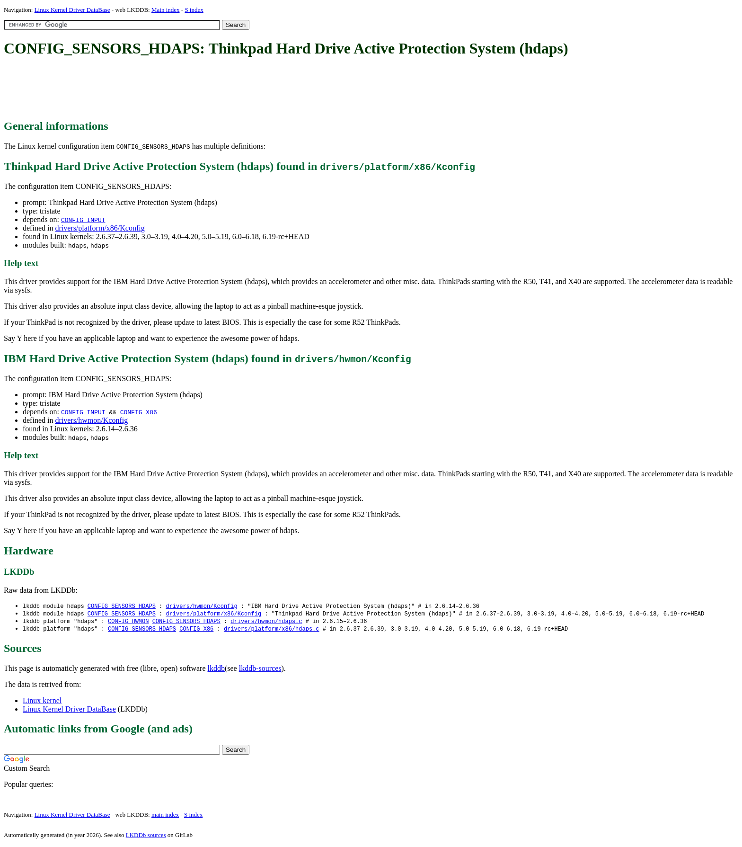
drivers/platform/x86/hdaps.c (271, 630)
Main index (165, 9)
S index (194, 9)
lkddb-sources (260, 670)
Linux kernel (42, 702)
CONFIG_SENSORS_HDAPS (122, 606)
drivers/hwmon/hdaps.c (266, 622)
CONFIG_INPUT (83, 219)
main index (165, 816)
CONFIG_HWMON (128, 622)
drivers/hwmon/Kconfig (91, 420)
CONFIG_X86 (138, 412)
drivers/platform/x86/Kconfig (99, 228)
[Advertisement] (176, 89)
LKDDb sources (146, 836)
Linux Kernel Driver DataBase (72, 9)
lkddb (216, 670)
